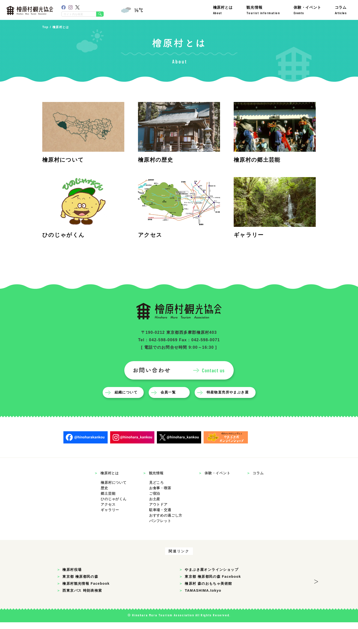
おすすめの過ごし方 (165, 522)
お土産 (154, 506)
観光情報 (263, 10)
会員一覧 (169, 399)
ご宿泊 (154, 500)
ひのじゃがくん (114, 506)
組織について (127, 399)
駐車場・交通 (160, 517)
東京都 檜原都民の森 (80, 583)
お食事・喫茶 (160, 495)
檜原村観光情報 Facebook (86, 590)
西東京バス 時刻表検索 (82, 597)
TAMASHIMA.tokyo (203, 597)
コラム (341, 10)
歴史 (104, 495)
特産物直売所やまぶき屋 (229, 399)
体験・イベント (307, 10)
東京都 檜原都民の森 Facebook (213, 583)
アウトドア (158, 511)
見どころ (156, 489)
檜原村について (114, 489)
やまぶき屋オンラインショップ (211, 576)
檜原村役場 (72, 576)
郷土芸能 (108, 500)
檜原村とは (223, 10)
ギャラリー (110, 517)
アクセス (108, 511)
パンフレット (160, 528)
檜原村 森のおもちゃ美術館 (208, 590)
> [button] (316, 586)
